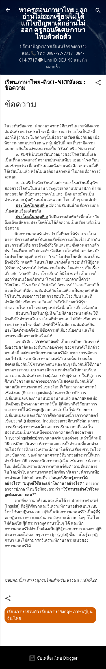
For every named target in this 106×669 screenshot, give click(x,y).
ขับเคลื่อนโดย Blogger (53, 658)
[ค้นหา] (98, 11)
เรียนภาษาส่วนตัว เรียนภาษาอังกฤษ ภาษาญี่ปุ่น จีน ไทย (49, 615)
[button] (98, 83)
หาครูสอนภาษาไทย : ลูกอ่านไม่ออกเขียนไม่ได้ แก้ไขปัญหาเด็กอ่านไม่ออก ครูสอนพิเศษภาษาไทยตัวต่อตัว (53, 23)
